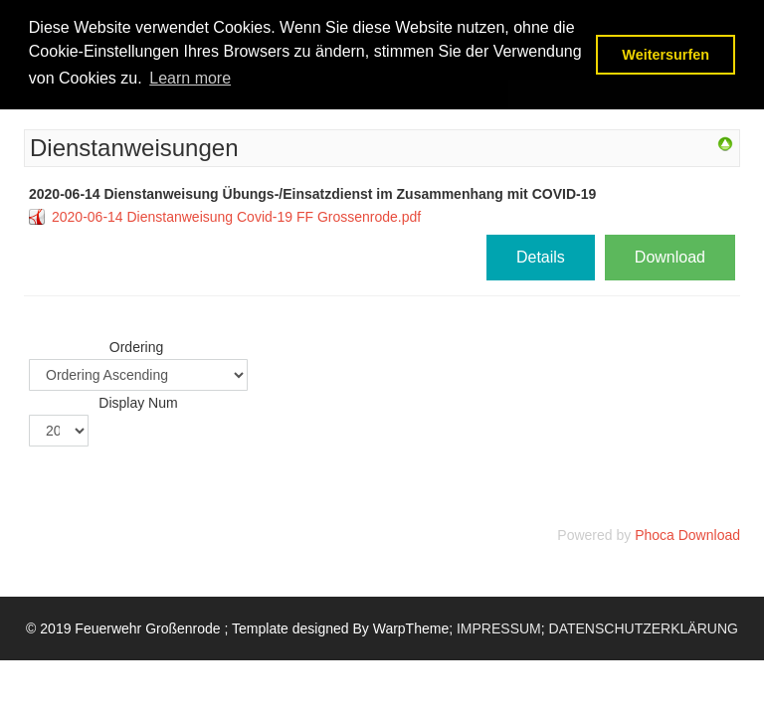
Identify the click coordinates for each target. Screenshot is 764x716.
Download (670, 257)
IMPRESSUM (499, 628)
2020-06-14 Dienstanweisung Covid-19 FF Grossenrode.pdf (236, 217)
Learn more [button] (190, 78)
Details (540, 257)
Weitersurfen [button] (665, 55)
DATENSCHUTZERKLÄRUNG (643, 628)
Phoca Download (687, 535)
